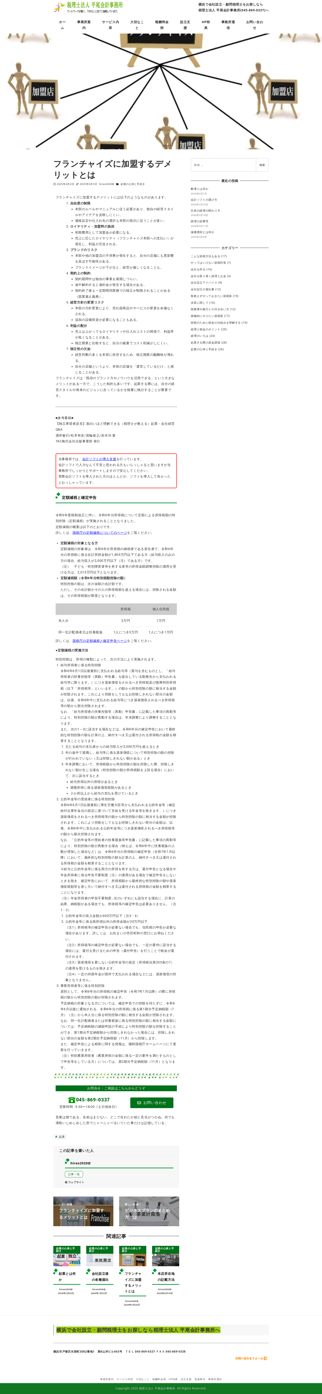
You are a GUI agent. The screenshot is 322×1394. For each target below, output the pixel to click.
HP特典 (173, 1379)
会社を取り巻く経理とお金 (208, 276)
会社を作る (198, 269)
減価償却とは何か (202, 232)
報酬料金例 (159, 1379)
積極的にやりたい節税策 (207, 316)
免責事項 (199, 1379)
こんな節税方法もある (205, 256)
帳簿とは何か (199, 189)
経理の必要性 (199, 221)
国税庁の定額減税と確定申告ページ (100, 641)
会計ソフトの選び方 (204, 200)
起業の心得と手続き (133, 184)
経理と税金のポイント (205, 329)
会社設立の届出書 (202, 289)
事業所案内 (107, 1379)
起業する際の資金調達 (205, 342)
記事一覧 (74, 1174)
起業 (61, 1137)
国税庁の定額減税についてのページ (100, 532)
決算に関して (199, 303)
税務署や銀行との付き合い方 (210, 309)
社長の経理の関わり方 (205, 211)
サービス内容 (125, 1379)
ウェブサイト (74, 1182)
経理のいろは (199, 336)
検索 (262, 165)
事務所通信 (215, 1379)
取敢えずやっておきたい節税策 (211, 296)
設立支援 (186, 1379)
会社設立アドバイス (204, 282)
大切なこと (143, 1379)
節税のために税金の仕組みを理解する (216, 323)
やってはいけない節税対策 (208, 263)
